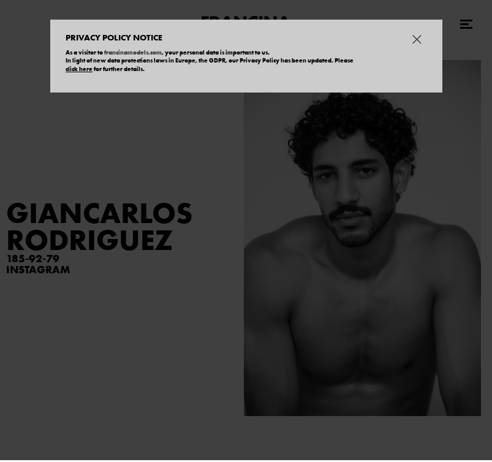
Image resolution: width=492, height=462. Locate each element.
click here (79, 69)
